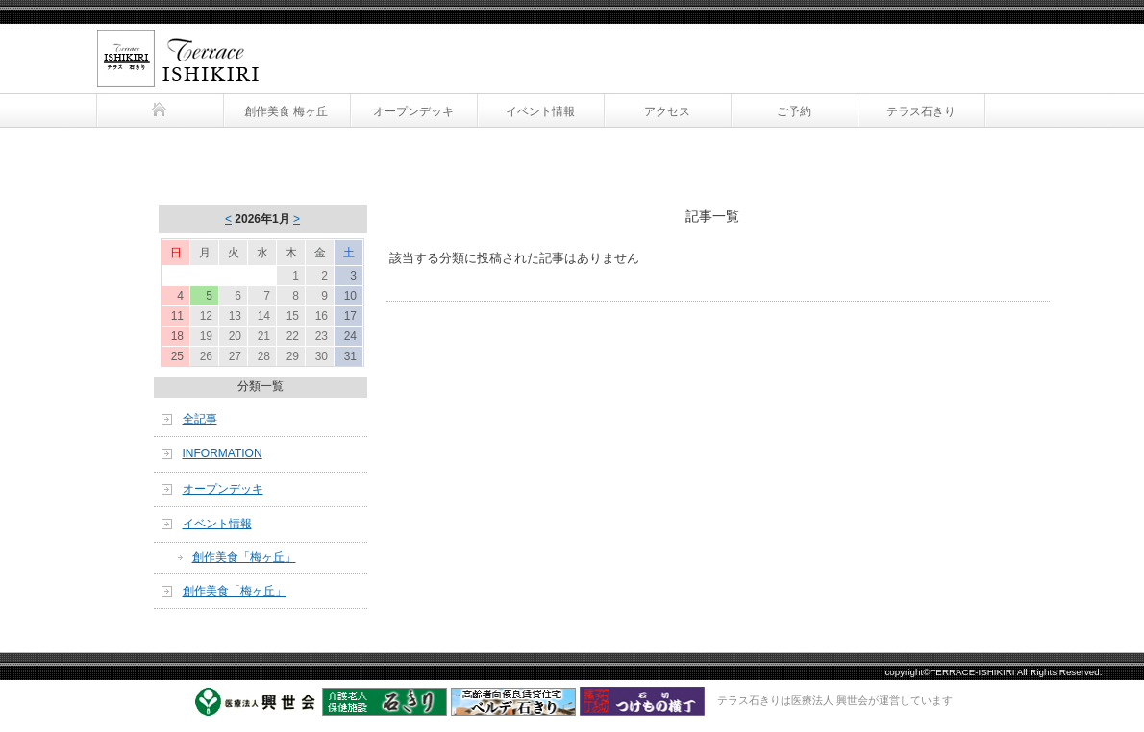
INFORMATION (222, 453)
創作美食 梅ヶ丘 (286, 111)
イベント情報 (540, 111)
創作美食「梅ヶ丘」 (244, 557)
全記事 (200, 419)
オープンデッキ (413, 111)
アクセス (667, 111)
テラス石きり (173, 45)
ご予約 (794, 111)
